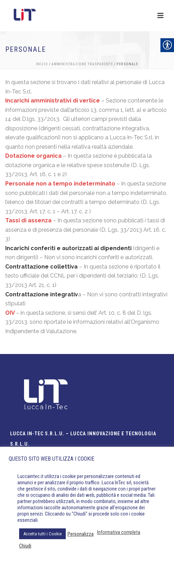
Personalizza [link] (81, 534)
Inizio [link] (42, 64)
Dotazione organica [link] (33, 156)
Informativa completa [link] (118, 532)
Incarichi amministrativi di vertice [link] (52, 100)
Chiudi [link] (25, 546)
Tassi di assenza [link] (28, 220)
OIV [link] (10, 313)
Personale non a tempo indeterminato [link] (60, 183)
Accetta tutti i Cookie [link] (42, 533)
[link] (42, 266)
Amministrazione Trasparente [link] (82, 64)
